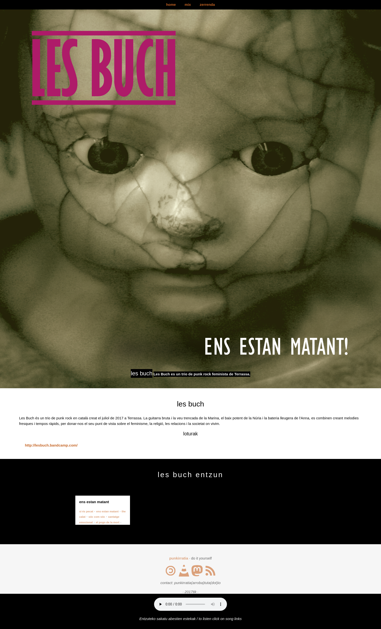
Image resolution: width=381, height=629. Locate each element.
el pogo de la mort (107, 522)
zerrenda (207, 4)
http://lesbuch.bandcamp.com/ (51, 445)
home (171, 4)
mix (188, 4)
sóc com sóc (96, 516)
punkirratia (178, 558)
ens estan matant (107, 511)
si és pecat (86, 511)
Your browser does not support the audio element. (190, 604)
